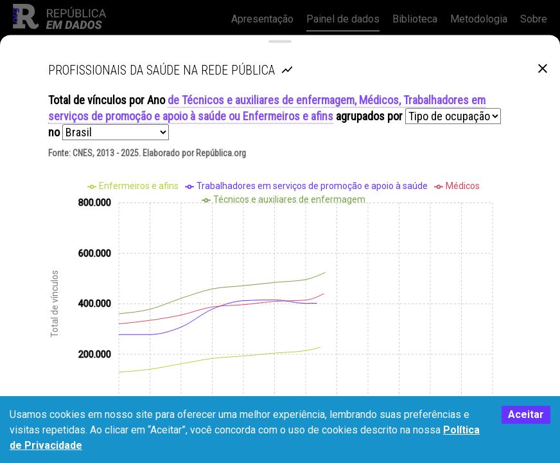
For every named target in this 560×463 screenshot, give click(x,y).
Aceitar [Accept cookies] (526, 414)
